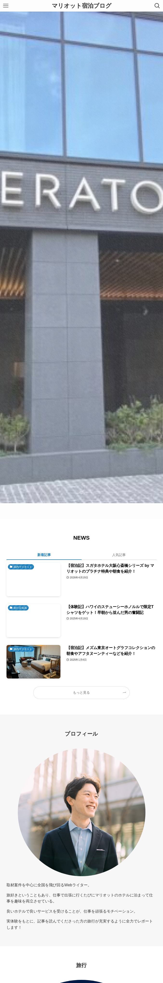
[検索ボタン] (157, 6)
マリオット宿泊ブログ (81, 6)
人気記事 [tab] (119, 555)
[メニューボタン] (6, 6)
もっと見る (81, 692)
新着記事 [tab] (44, 555)
